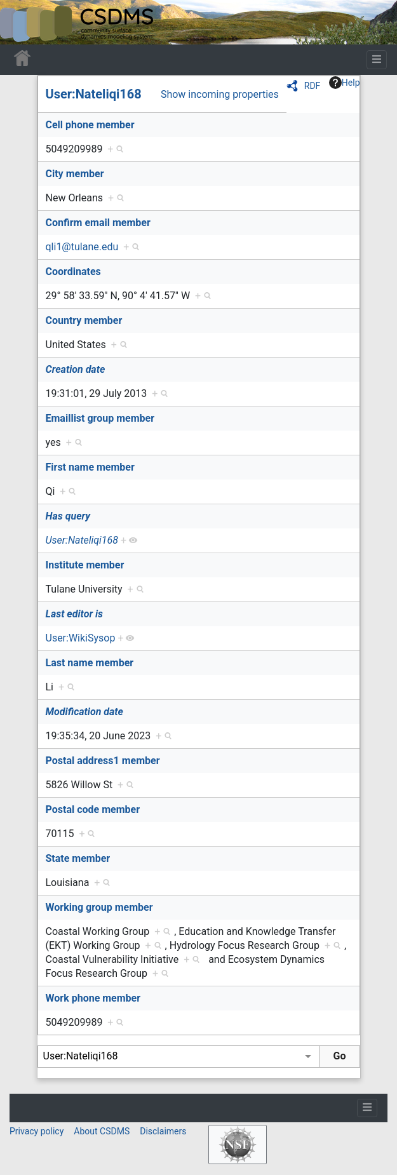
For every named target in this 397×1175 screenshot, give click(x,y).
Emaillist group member (100, 418)
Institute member (85, 565)
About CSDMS (102, 1131)
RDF (312, 86)
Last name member (90, 663)
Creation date (75, 369)
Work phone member (93, 998)
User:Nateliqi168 (94, 94)
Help (344, 82)
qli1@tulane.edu (82, 247)
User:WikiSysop (81, 638)
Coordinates (73, 271)
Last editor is (75, 614)
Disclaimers (163, 1131)
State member (78, 858)
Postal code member (93, 809)
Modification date (84, 712)
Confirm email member (98, 223)
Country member (84, 320)
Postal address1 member (103, 761)
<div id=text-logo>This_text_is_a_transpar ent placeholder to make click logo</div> (20, 22)
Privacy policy (37, 1131)
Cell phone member (90, 125)
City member (75, 174)
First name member (90, 467)
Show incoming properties (220, 94)
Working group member (99, 907)
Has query (68, 516)
